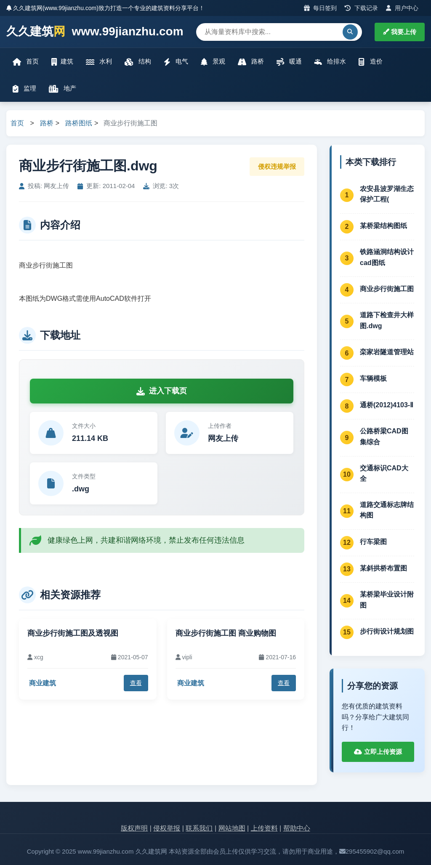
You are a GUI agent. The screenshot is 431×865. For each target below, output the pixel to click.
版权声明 (134, 828)
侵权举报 (166, 828)
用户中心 (402, 8)
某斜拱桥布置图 (383, 568)
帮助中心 (296, 828)
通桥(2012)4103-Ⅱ (386, 405)
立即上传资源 (378, 751)
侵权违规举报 (277, 166)
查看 (136, 682)
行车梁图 (373, 541)
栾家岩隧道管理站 (387, 352)
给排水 (330, 62)
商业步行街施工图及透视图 (72, 633)
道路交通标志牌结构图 (387, 510)
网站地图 (231, 828)
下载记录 (361, 8)
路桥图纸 (78, 123)
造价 (370, 62)
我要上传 (399, 31)
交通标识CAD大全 (384, 473)
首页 (26, 62)
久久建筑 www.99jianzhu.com (95, 31)
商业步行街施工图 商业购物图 (226, 633)
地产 (62, 89)
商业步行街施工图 (387, 288)
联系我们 (199, 828)
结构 (138, 62)
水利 (99, 62)
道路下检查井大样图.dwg (387, 320)
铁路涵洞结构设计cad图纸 (387, 257)
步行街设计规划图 (387, 631)
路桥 (251, 62)
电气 (176, 62)
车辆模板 (373, 378)
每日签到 (320, 8)
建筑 (62, 62)
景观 (213, 62)
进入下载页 (161, 391)
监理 (24, 89)
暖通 (289, 62)
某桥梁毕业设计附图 (387, 600)
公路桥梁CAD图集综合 (384, 436)
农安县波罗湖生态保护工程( (387, 194)
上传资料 (264, 828)
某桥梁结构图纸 (383, 225)
